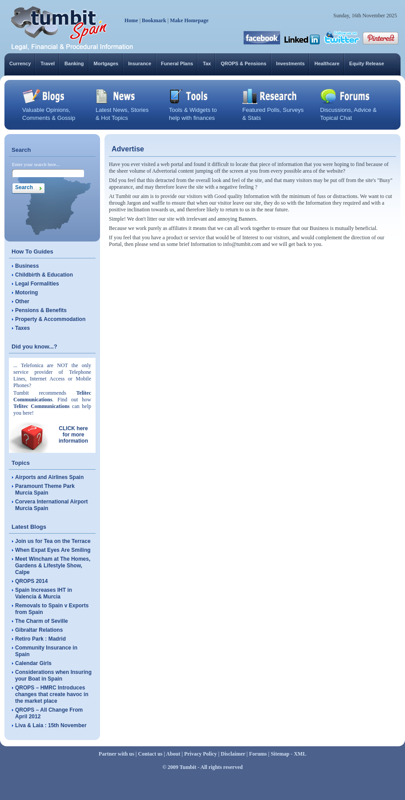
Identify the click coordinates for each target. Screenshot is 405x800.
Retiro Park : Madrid (40, 639)
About (173, 754)
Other (22, 301)
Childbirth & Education (44, 275)
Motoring (26, 292)
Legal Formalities (37, 284)
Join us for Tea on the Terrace (53, 541)
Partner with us (116, 754)
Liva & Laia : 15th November (51, 725)
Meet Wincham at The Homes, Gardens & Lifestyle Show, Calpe (52, 565)
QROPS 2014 (31, 581)
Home (131, 20)
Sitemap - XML (288, 754)
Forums (258, 754)
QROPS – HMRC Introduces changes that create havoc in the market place (51, 694)
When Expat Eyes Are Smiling (53, 550)
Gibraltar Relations (39, 630)
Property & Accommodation (50, 319)
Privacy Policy (200, 754)
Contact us (150, 754)
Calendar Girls (33, 663)
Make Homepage (189, 20)
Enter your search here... (36, 164)
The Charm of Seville (41, 621)
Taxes (22, 328)
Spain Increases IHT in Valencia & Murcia (43, 593)
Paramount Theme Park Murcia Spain (45, 489)
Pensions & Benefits (41, 310)
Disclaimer (233, 754)
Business (27, 266)
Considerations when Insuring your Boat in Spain (53, 675)
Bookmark (154, 20)
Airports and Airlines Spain (49, 477)
